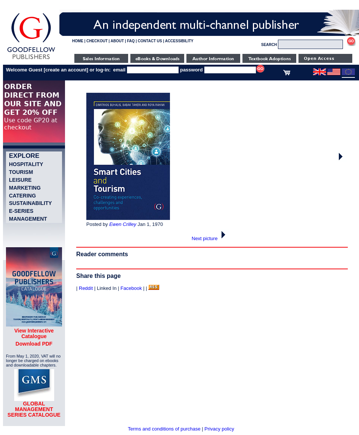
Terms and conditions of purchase (164, 429)
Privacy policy (219, 429)
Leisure (20, 180)
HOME (77, 41)
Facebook (131, 288)
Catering (22, 196)
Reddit (86, 288)
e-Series (21, 211)
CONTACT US (150, 41)
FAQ (131, 41)
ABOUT (117, 41)
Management (28, 219)
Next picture (210, 238)
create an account (66, 70)
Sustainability (30, 203)
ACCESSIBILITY (179, 41)
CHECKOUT (97, 41)
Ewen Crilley (122, 224)
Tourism (21, 172)
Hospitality (26, 164)
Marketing (25, 188)
